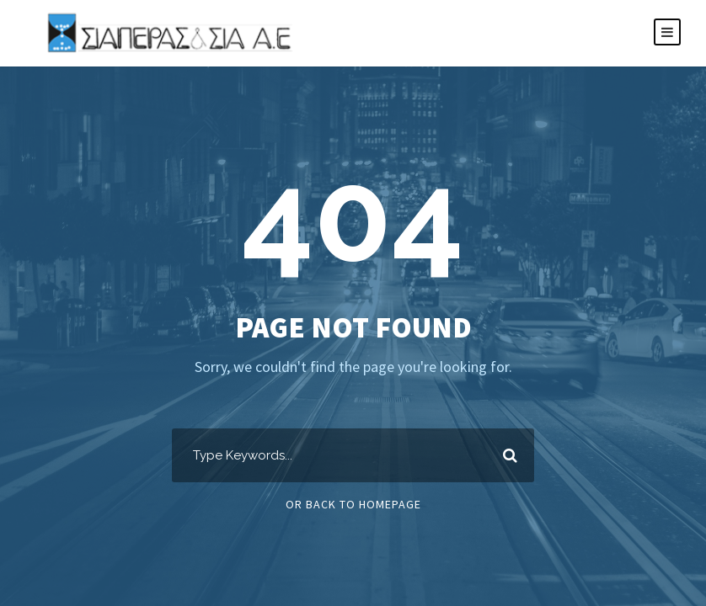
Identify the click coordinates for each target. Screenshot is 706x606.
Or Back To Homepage (353, 504)
